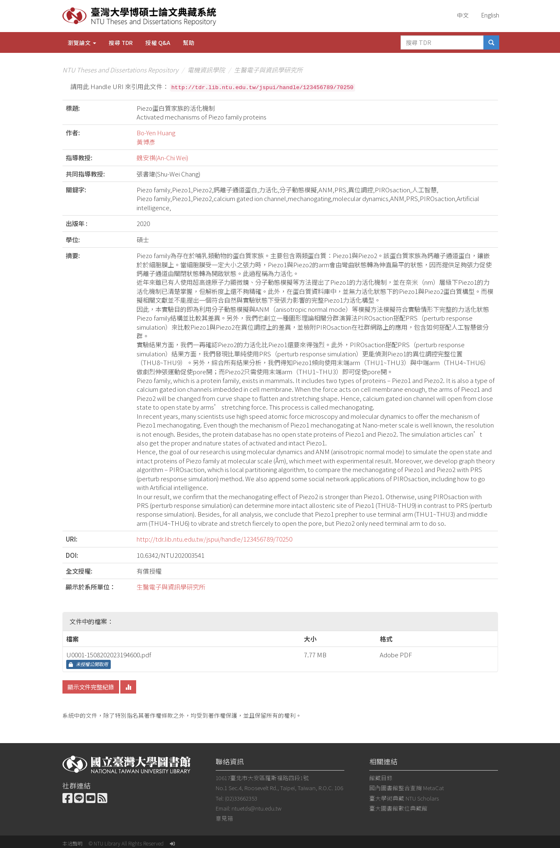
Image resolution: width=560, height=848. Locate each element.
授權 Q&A (157, 42)
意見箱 (224, 818)
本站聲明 (72, 843)
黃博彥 (146, 141)
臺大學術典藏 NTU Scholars (404, 798)
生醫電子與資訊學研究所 (268, 69)
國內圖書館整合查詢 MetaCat (406, 787)
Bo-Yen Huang (156, 132)
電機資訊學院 (206, 69)
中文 (463, 15)
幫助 (188, 42)
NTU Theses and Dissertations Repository (120, 69)
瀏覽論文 (81, 42)
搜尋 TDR (121, 42)
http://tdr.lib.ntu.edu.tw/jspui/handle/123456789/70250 (214, 539)
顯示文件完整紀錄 (90, 687)
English (490, 15)
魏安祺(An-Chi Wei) (162, 157)
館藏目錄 (381, 777)
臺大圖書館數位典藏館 (398, 808)
